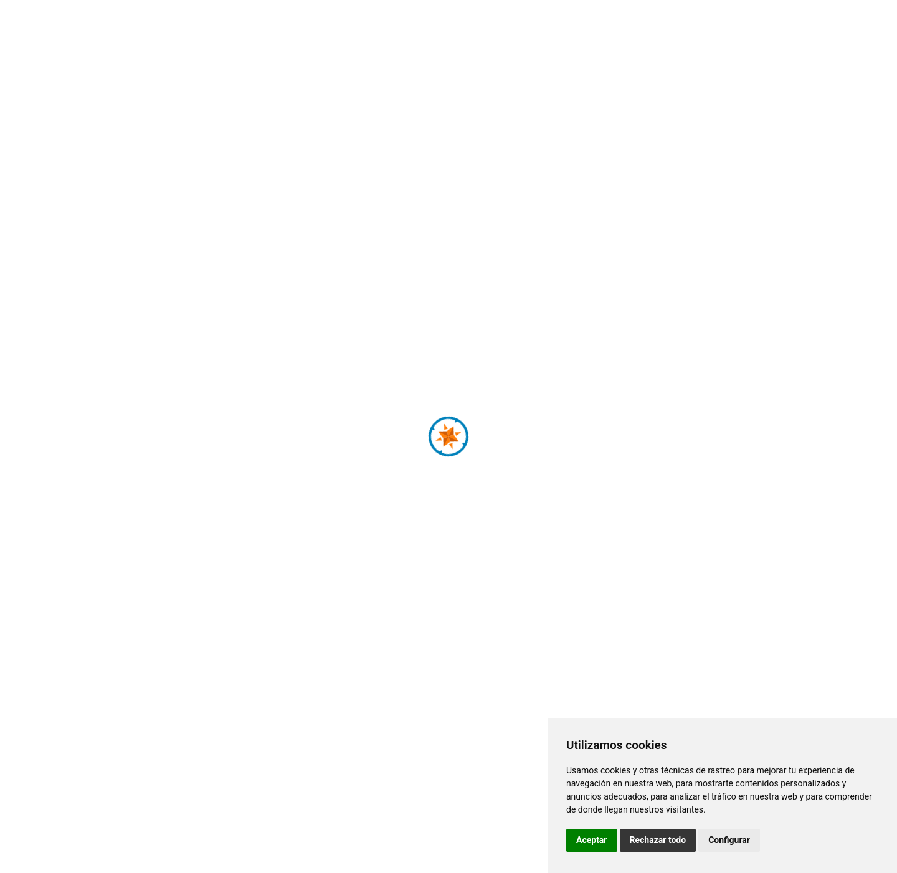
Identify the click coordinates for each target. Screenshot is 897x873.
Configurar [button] (729, 840)
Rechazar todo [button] (658, 840)
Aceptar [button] (591, 840)
